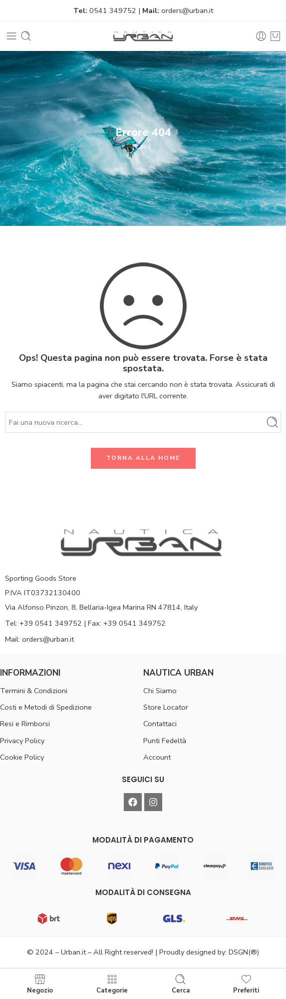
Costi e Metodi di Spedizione (46, 707)
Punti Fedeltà (164, 741)
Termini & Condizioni (33, 691)
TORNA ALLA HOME (143, 458)
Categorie (112, 984)
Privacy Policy (22, 741)
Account (157, 757)
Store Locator (165, 707)
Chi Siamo (160, 691)
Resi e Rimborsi (25, 724)
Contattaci (160, 724)
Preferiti (246, 984)
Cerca (181, 984)
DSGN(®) (244, 952)
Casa (143, 146)
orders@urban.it (187, 10)
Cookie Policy (22, 757)
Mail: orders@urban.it (39, 639)
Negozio (40, 984)
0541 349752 (112, 10)
